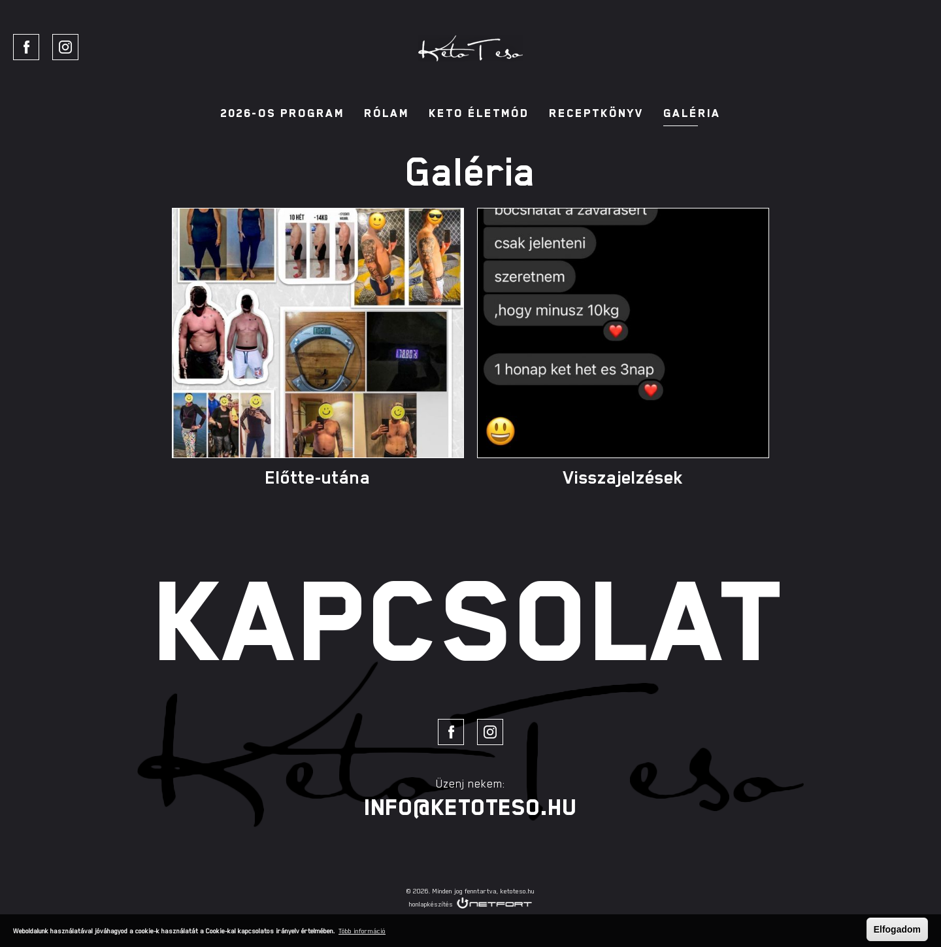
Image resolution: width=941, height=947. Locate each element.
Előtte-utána (318, 477)
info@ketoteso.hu (470, 807)
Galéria (692, 113)
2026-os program (282, 113)
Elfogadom (897, 929)
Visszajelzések (623, 477)
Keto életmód (479, 113)
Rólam (386, 113)
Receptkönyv (596, 113)
